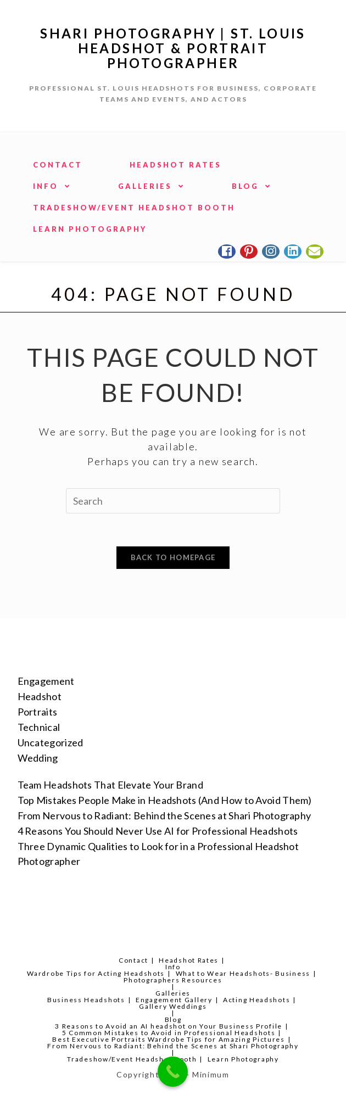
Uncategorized (50, 742)
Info (173, 967)
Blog (173, 1019)
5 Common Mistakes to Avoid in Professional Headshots (168, 1033)
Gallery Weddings (173, 1006)
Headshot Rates (189, 960)
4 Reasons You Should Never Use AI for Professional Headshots (158, 831)
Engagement (46, 681)
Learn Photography (243, 1059)
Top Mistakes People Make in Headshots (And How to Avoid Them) (165, 800)
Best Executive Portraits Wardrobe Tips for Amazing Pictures (168, 1039)
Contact (133, 960)
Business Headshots (86, 1000)
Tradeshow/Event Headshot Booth (132, 1059)
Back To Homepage (173, 557)
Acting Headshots (256, 1000)
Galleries (173, 993)
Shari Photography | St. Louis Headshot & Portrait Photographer (173, 48)
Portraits (38, 712)
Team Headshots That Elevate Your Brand (110, 785)
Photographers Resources (173, 980)
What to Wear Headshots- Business (243, 973)
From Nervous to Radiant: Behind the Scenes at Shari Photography (164, 815)
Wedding (38, 758)
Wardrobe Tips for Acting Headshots (96, 973)
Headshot (40, 696)
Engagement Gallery (174, 1000)
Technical (39, 727)
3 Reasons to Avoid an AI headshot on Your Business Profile (168, 1026)
